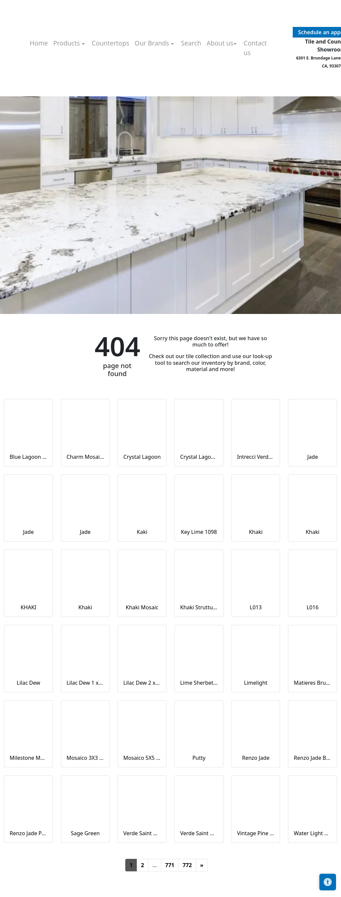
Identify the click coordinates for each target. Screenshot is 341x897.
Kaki (142, 532)
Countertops (111, 43)
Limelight (255, 682)
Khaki (255, 532)
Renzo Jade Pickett (28, 833)
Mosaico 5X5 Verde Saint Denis (142, 757)
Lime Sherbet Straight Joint (199, 682)
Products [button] (67, 43)
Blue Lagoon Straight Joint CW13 (28, 456)
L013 (256, 607)
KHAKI (28, 607)
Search (191, 43)
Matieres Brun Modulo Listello (312, 682)
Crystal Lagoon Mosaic (199, 456)
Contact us (255, 48)
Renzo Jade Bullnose (312, 757)
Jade (312, 456)
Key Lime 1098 (199, 532)
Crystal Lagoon (142, 456)
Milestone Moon (28, 757)
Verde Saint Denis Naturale (199, 833)
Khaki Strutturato (199, 607)
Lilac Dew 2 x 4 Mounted (142, 682)
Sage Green (85, 833)
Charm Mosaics (85, 456)
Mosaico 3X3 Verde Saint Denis (85, 757)
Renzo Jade (255, 757)
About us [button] (219, 43)
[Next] (202, 865)
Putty (198, 757)
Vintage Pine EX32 (256, 833)
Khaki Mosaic (142, 607)
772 (186, 865)
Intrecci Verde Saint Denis (256, 456)
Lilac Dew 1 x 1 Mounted (85, 682)
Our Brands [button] (152, 43)
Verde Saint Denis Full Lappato (142, 833)
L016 (313, 607)
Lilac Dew (28, 682)
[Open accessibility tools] (327, 882)
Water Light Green (312, 833)
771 (169, 865)
